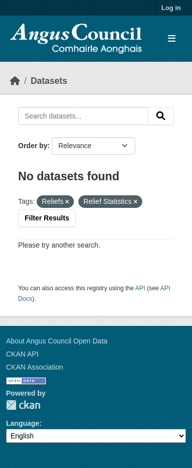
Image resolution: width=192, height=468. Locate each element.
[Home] (15, 81)
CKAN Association (34, 367)
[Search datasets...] (83, 116)
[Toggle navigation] (171, 39)
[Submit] (161, 116)
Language (22, 423)
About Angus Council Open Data (57, 341)
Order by (32, 146)
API (140, 288)
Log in (171, 8)
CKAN (23, 405)
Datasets (49, 81)
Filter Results (47, 218)
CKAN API (22, 354)
